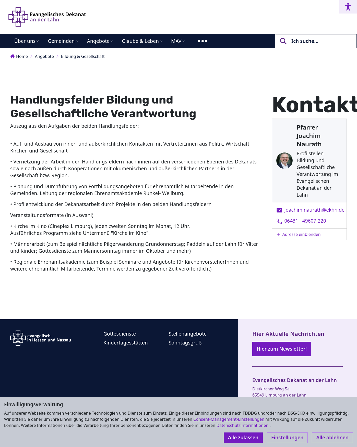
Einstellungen (287, 437)
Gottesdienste (119, 333)
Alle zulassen (243, 437)
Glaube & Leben (140, 41)
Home (19, 56)
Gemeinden (61, 41)
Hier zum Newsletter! (282, 349)
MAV (176, 41)
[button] (309, 234)
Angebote (98, 41)
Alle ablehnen (332, 437)
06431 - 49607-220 (305, 221)
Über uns (24, 41)
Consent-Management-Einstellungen (229, 419)
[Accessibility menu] (348, 7)
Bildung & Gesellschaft (83, 56)
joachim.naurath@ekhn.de (314, 210)
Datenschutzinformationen (242, 425)
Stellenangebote (188, 333)
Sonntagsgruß (185, 342)
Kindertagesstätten (125, 342)
